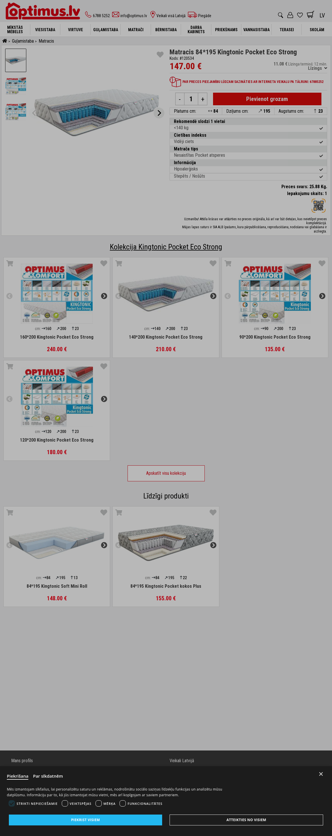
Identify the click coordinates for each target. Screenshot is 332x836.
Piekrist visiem (85, 819)
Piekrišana (18, 776)
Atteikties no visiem (246, 819)
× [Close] (321, 774)
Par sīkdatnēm (48, 776)
